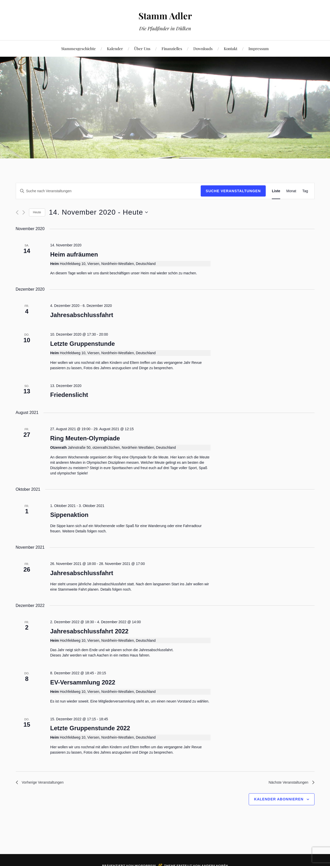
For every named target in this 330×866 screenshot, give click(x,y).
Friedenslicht (69, 394)
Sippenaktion (69, 514)
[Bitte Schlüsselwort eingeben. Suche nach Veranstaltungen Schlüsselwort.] (108, 191)
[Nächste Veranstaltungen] (23, 212)
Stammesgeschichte (78, 48)
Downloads (203, 48)
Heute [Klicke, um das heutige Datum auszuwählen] (37, 212)
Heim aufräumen (74, 254)
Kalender (115, 48)
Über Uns (142, 48)
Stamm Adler (165, 15)
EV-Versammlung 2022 (82, 682)
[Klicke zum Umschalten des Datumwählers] (98, 212)
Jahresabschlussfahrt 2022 (89, 631)
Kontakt (230, 48)
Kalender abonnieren (278, 800)
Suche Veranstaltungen (233, 191)
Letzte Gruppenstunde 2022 (90, 728)
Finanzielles (172, 48)
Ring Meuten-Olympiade (85, 438)
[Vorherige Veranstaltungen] (17, 212)
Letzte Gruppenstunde (82, 343)
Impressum (258, 48)
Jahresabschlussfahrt (81, 314)
